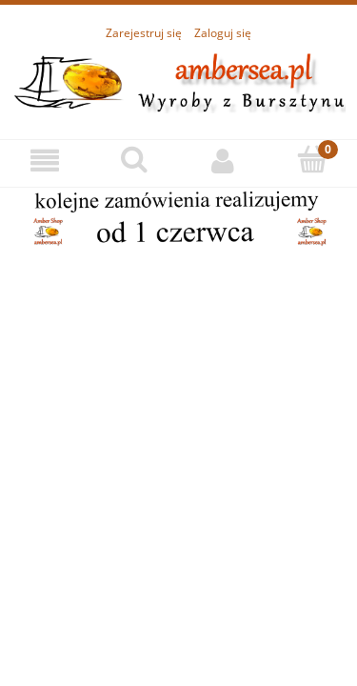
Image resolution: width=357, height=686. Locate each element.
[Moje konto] (223, 160)
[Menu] (44, 160)
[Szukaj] (134, 159)
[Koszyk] (312, 159)
